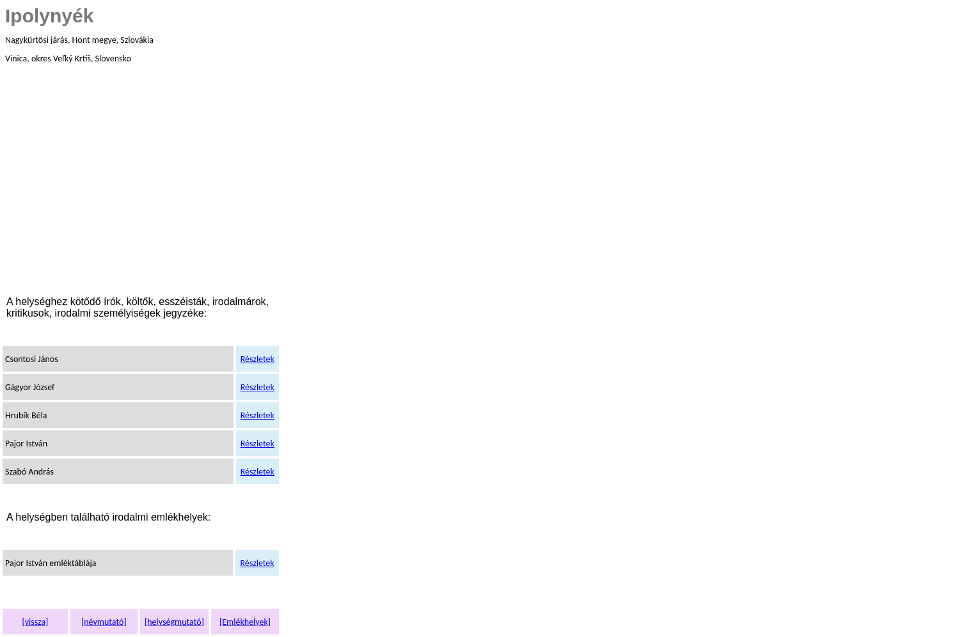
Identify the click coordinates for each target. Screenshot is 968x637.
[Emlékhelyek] (245, 622)
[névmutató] (104, 622)
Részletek (257, 359)
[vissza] (35, 622)
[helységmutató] (174, 622)
